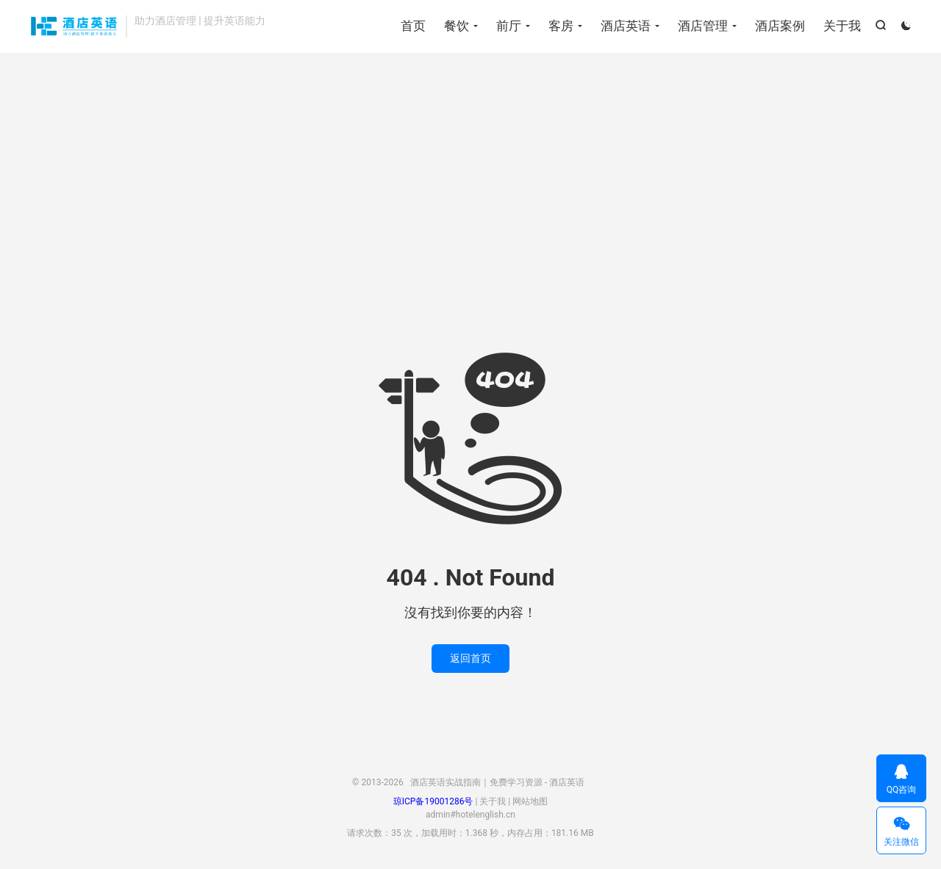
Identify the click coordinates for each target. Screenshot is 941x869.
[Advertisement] (470, 170)
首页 (413, 25)
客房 (560, 25)
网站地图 (530, 801)
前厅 (508, 25)
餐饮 (456, 25)
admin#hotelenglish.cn (470, 814)
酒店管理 (703, 25)
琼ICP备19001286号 (433, 801)
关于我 (842, 25)
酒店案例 (780, 25)
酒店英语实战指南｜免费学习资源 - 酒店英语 (73, 26)
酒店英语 (626, 25)
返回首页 (470, 658)
